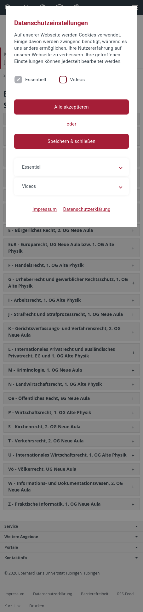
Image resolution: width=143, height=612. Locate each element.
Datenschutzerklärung (87, 209)
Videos (77, 79)
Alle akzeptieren (71, 107)
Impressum (44, 209)
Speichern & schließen (71, 141)
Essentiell (35, 79)
